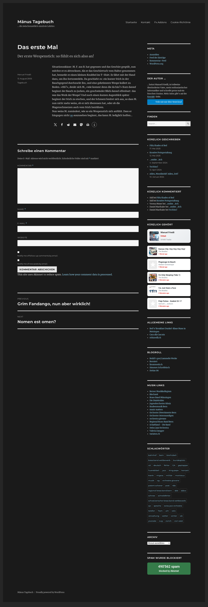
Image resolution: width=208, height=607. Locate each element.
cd (149, 469)
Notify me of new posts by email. (32, 264)
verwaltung (153, 519)
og (158, 484)
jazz (164, 474)
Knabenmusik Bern (158, 410)
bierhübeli (172, 459)
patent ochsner (155, 489)
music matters (156, 413)
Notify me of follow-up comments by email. (37, 256)
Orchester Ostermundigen (162, 419)
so (71, 115)
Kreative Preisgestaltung (161, 152)
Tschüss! (154, 167)
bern (161, 459)
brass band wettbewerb (159, 464)
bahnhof (152, 459)
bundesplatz (179, 464)
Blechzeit (154, 398)
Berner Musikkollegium (160, 395)
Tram (160, 514)
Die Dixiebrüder (157, 404)
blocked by (169, 571)
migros (160, 479)
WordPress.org (156, 64)
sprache (157, 509)
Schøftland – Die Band (160, 428)
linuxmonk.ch (156, 368)
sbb (176, 494)
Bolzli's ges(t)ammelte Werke (163, 362)
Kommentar (25, 165)
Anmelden (154, 54)
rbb (174, 489)
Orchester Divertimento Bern (163, 416)
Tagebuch (22, 82)
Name (21, 209)
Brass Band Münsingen (160, 401)
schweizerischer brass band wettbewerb (167, 504)
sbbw (183, 494)
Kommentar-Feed (158, 61)
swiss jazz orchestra (173, 509)
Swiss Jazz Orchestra (159, 431)
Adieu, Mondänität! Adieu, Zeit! (164, 174)
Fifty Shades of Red (158, 145)
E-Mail (22, 223)
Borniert (153, 365)
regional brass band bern (160, 494)
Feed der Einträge (158, 57)
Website (22, 237)
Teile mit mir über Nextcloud (165, 101)
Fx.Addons (160, 22)
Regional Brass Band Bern (161, 425)
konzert (185, 474)
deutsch (157, 469)
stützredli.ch (155, 341)
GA (173, 469)
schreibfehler (164, 499)
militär (169, 479)
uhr (167, 514)
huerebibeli (153, 474)
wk (181, 519)
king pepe (174, 474)
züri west (178, 525)
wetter (165, 519)
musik (151, 484)
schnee (151, 499)
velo (174, 514)
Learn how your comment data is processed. (87, 274)
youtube (152, 525)
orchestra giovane (158, 422)
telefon (151, 514)
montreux (180, 479)
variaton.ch (155, 437)
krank (151, 479)
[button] (55, 124)
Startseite (131, 22)
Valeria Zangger (157, 434)
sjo (149, 509)
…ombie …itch (156, 159)
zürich (169, 525)
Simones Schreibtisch (160, 371)
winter (174, 519)
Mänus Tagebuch (35, 21)
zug (161, 525)
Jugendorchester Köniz (160, 407)
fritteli (164, 236)
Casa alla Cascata (157, 338)
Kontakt (145, 22)
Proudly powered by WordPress (50, 594)
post (167, 489)
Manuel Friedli (24, 74)
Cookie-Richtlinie (181, 22)
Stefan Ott (154, 374)
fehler (166, 469)
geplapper (183, 469)
